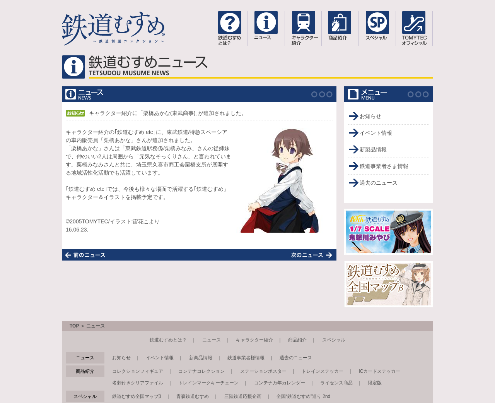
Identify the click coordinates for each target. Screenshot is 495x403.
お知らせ (370, 116)
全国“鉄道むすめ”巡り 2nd (303, 396)
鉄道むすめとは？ (168, 340)
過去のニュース (379, 183)
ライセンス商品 (336, 383)
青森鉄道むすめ (192, 396)
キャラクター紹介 (254, 340)
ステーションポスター (263, 371)
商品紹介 (297, 340)
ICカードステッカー (379, 371)
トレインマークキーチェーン (208, 383)
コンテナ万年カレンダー (279, 383)
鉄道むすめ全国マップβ (136, 396)
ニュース (211, 340)
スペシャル (333, 340)
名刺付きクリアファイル (137, 383)
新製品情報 (373, 149)
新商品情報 (200, 357)
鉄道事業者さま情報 (384, 166)
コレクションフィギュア (137, 371)
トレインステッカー (322, 371)
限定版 (375, 383)
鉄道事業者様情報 (246, 357)
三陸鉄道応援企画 (242, 396)
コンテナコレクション (201, 371)
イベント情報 (376, 133)
